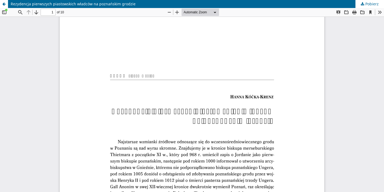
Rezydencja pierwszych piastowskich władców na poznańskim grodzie (73, 3)
